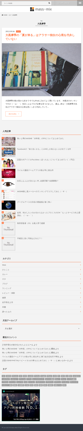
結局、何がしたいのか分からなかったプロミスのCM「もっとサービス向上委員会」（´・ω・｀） (48, 213)
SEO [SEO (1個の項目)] (63, 376)
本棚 (4, 307)
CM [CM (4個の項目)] (21, 376)
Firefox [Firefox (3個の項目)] (37, 376)
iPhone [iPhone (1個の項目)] (49, 376)
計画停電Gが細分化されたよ (13, 345)
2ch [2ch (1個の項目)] (3, 376)
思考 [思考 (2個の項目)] (31, 385)
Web (4, 265)
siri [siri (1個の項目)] (67, 376)
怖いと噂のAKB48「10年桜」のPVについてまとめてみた (40, 138)
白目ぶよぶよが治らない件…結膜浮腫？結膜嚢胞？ (38, 181)
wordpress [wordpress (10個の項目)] (76, 376)
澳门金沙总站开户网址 (50, 356)
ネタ (4, 279)
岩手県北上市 (7, 302)
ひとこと (5, 269)
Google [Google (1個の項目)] (43, 376)
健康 (4, 297)
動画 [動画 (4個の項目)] (15, 385)
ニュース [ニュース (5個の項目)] (19, 382)
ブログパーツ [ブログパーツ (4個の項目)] (40, 382)
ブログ (5, 283)
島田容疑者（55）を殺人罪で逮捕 (31, 223)
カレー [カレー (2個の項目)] (58, 379)
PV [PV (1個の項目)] (59, 376)
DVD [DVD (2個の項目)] (25, 376)
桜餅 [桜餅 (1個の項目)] (40, 385)
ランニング (6, 288)
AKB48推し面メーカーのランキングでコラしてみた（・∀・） (42, 191)
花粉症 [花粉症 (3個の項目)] (50, 385)
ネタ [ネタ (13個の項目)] (25, 382)
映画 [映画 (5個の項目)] (36, 385)
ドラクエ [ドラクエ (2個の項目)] (5, 382)
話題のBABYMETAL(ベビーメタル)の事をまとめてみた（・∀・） (28, 360)
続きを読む (13, 114)
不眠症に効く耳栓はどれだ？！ (30, 238)
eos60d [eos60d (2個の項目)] (30, 376)
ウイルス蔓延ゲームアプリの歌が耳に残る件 (35, 170)
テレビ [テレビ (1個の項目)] (64, 379)
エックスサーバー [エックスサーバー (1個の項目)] (38, 379)
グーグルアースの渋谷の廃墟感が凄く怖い (34, 202)
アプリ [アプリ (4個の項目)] (29, 379)
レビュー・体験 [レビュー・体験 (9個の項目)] (7, 385)
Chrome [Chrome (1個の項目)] (15, 376)
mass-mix (14, 427)
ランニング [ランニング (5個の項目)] (74, 382)
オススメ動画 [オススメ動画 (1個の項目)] (50, 379)
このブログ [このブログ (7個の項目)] (5, 379)
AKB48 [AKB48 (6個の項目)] (8, 376)
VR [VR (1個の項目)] (71, 376)
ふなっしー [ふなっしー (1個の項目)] (14, 379)
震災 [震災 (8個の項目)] (64, 385)
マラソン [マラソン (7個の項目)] (57, 382)
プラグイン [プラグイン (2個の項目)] (49, 382)
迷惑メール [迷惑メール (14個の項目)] (57, 385)
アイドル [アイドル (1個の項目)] (22, 379)
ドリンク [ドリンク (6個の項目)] (12, 382)
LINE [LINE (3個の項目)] (54, 376)
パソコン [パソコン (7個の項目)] (31, 382)
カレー (5, 274)
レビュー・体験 (8, 293)
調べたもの (6, 311)
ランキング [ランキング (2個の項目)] (65, 382)
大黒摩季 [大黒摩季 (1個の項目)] (21, 385)
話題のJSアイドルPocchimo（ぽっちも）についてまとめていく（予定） (46, 159)
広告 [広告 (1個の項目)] (27, 385)
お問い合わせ (64, 3)
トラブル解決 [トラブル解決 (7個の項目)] (72, 379)
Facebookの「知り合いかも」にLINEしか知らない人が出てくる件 (44, 149)
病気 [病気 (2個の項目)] (45, 385)
